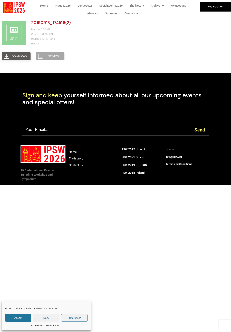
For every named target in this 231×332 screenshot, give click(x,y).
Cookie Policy (37, 325)
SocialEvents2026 (111, 5)
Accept (18, 317)
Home (44, 5)
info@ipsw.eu (174, 156)
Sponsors (111, 13)
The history (137, 5)
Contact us (131, 13)
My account (178, 5)
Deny (46, 317)
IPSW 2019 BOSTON (134, 165)
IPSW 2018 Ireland (133, 172)
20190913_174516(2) (51, 22)
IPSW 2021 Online (132, 157)
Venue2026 (85, 5)
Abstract (92, 13)
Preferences (74, 317)
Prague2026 (63, 5)
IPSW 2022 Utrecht (133, 149)
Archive (157, 6)
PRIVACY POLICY (54, 325)
